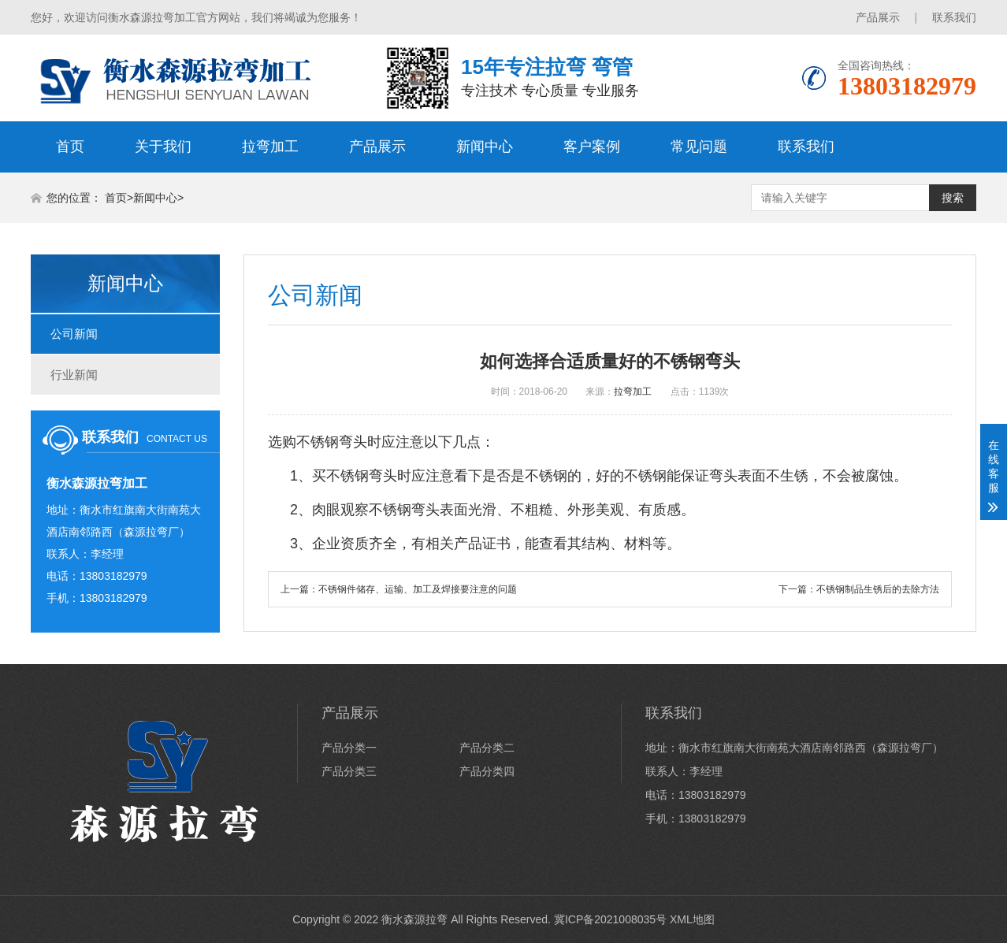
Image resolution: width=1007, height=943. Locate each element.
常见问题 (699, 146)
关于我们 (163, 146)
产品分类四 (487, 771)
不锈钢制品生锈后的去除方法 (877, 589)
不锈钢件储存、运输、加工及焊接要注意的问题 (417, 589)
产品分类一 (349, 747)
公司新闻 (74, 333)
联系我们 (954, 17)
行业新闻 (74, 374)
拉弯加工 (270, 146)
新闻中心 (484, 146)
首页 (70, 146)
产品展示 (878, 17)
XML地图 (692, 919)
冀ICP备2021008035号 (610, 919)
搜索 (953, 197)
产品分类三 (349, 771)
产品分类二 (487, 747)
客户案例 (591, 146)
